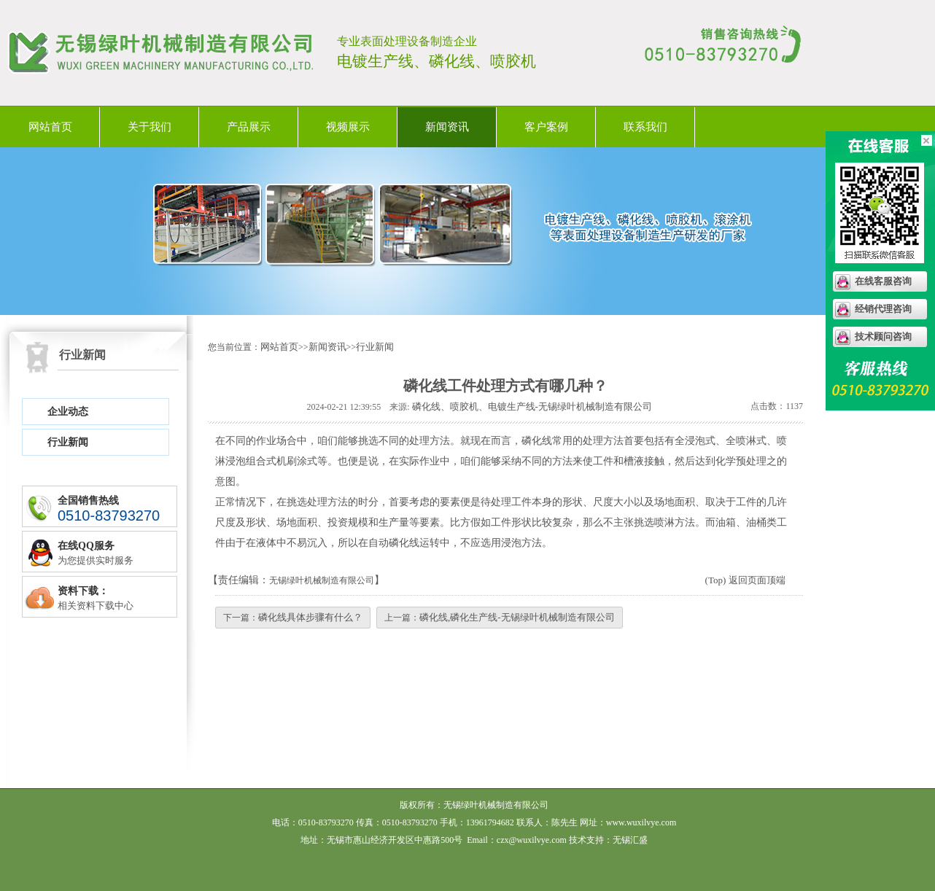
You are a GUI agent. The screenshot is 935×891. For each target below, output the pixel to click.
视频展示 (348, 127)
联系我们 (645, 127)
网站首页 (50, 127)
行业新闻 (67, 442)
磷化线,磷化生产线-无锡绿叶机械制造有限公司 (517, 617)
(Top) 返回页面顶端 (745, 580)
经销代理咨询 (883, 308)
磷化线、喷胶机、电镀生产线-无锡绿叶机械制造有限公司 (532, 406)
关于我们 (149, 127)
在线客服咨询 (883, 281)
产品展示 (249, 127)
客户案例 (546, 127)
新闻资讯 (447, 127)
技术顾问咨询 (883, 336)
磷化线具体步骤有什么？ (310, 617)
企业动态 (67, 411)
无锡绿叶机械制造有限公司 (321, 580)
